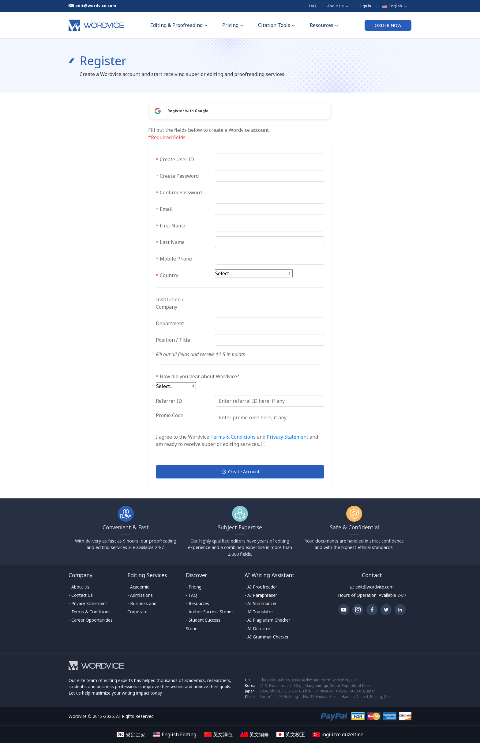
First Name (170, 225)
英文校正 (290, 734)
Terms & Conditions (233, 436)
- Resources (197, 603)
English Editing (174, 734)
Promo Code (169, 415)
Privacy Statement (287, 436)
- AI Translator (259, 612)
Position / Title (173, 340)
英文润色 (218, 734)
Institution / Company (170, 303)
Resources (324, 25)
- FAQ (191, 595)
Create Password (177, 176)
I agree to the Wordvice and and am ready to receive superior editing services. (237, 440)
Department (170, 323)
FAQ (312, 6)
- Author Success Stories (210, 612)
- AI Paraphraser (261, 595)
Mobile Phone (174, 258)
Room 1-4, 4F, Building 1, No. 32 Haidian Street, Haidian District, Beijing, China (327, 696)
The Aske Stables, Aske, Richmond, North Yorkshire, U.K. (309, 680)
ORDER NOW (388, 25)
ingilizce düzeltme (338, 734)
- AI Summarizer (261, 603)
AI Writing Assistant (269, 575)
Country (167, 275)
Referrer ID (169, 401)
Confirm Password (179, 192)
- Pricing (193, 587)
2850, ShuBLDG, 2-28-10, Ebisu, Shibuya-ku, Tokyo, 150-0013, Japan (318, 691)
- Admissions (140, 595)
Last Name (170, 242)
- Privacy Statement (88, 603)
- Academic (138, 587)
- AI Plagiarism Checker (267, 620)
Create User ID (175, 159)
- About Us (79, 587)
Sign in (365, 6)
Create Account (240, 471)
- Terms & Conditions (90, 612)
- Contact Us (81, 595)
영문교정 (131, 734)
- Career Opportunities (91, 620)
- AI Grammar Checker (267, 637)
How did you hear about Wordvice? (197, 376)
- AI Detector (257, 628)
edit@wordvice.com (374, 587)
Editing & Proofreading (179, 25)
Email (164, 209)
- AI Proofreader (261, 587)
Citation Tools (276, 25)
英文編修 (254, 734)
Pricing (232, 25)
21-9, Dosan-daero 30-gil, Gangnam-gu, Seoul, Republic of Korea (316, 685)
